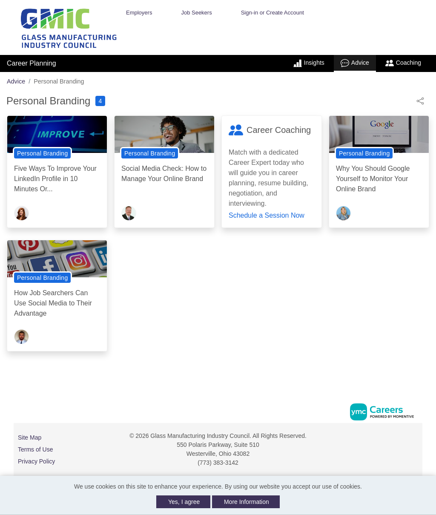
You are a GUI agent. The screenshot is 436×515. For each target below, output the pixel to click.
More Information (246, 501)
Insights (308, 63)
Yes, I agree (184, 501)
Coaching (403, 63)
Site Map (29, 437)
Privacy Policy (36, 461)
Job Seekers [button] (196, 12)
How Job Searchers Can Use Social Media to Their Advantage (53, 303)
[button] (420, 100)
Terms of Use (35, 449)
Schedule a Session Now (266, 215)
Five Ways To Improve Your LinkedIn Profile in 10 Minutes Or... (55, 179)
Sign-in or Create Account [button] (272, 12)
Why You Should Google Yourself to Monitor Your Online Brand (373, 179)
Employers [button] (139, 12)
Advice (355, 63)
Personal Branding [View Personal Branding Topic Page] (42, 153)
